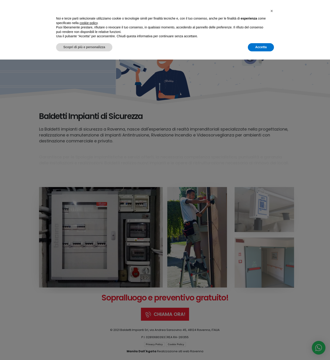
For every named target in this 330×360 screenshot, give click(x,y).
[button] (271, 311)
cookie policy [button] (89, 323)
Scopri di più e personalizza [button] (84, 347)
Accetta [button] (261, 347)
